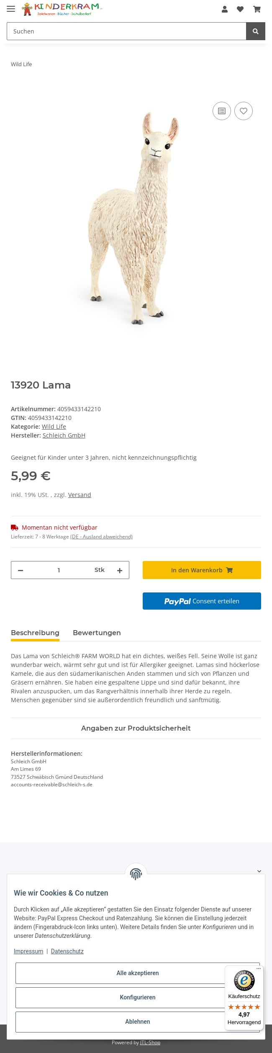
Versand (79, 495)
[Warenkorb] (257, 9)
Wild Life (54, 426)
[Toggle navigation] (11, 5)
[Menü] (259, 970)
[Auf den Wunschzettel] (243, 111)
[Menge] (59, 570)
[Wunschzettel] (240, 9)
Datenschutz (67, 951)
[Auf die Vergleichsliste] (222, 111)
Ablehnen (137, 1021)
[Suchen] (126, 31)
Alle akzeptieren (137, 973)
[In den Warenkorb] (17, 90)
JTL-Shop (150, 1042)
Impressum (28, 951)
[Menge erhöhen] (119, 570)
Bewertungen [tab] (97, 633)
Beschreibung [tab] (35, 633)
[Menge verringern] (20, 570)
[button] (224, 9)
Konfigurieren (137, 997)
